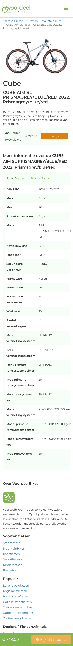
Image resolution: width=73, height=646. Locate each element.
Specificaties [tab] (16, 178)
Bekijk (55, 136)
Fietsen (33, 20)
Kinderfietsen (12, 565)
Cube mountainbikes (18, 613)
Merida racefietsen (16, 596)
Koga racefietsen (15, 591)
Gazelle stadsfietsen (17, 602)
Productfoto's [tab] (40, 178)
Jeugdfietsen (12, 559)
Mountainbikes (51, 20)
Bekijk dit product (51, 639)
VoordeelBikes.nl (13, 20)
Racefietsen (11, 554)
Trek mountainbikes (17, 607)
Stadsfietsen (12, 543)
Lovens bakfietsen (16, 585)
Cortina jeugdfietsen (18, 618)
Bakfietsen (10, 570)
